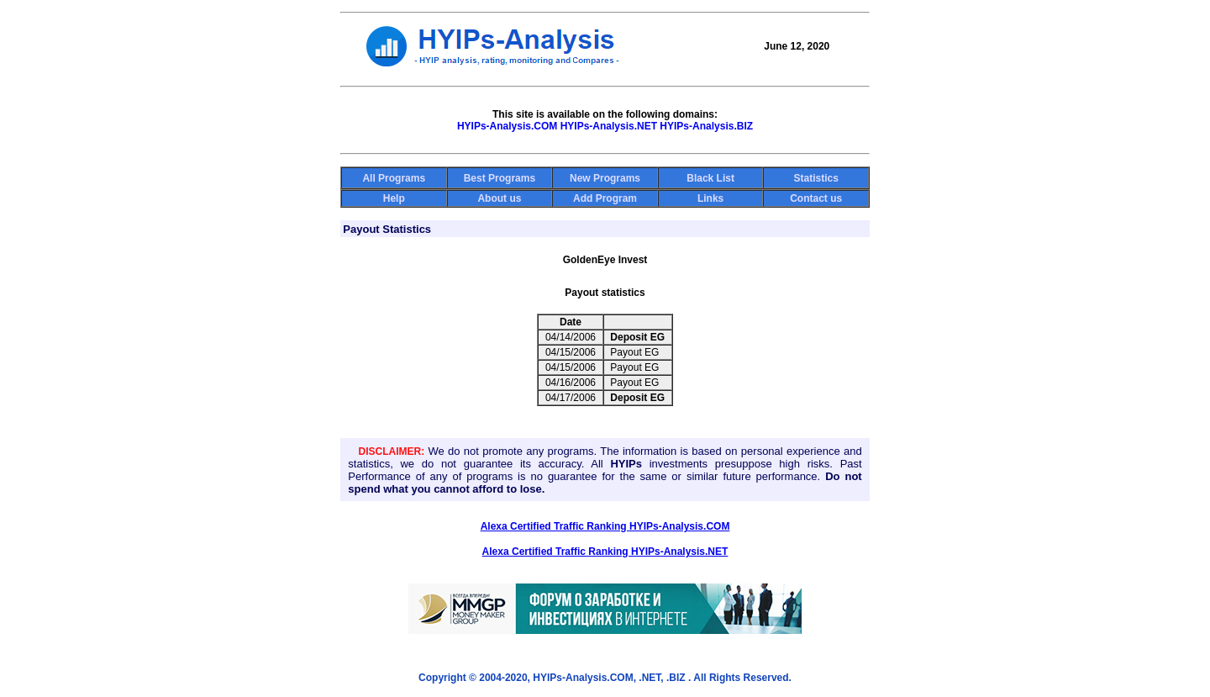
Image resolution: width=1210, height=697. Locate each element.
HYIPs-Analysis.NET (608, 126)
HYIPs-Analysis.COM (507, 126)
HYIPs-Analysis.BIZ (706, 126)
